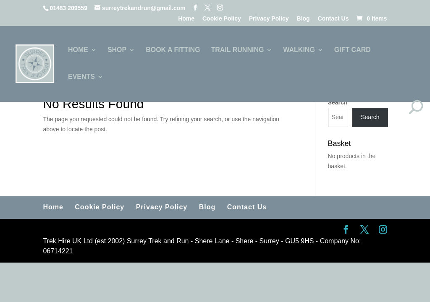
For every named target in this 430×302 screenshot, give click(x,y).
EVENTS (81, 77)
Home (186, 19)
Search (338, 102)
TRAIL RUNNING (237, 50)
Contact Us (333, 19)
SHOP (117, 50)
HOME (78, 50)
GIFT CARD (352, 50)
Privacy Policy (269, 19)
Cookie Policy (221, 19)
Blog (303, 19)
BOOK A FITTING (173, 50)
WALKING (299, 50)
